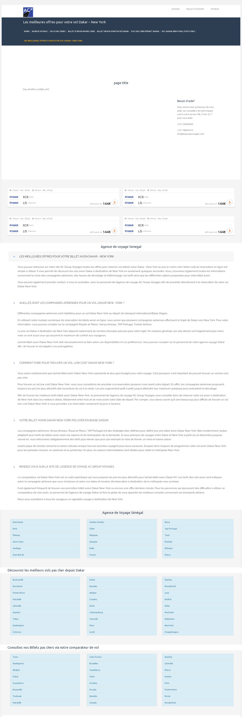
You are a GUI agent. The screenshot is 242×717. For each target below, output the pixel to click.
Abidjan (92, 593)
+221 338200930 (185, 124)
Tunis (167, 535)
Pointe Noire (19, 593)
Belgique (93, 535)
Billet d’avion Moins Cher (81, 31)
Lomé (92, 632)
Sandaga (17, 548)
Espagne (93, 542)
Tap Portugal (171, 529)
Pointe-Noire (171, 690)
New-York (169, 625)
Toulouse (17, 696)
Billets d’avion (195, 9)
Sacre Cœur (18, 542)
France (92, 555)
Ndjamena (169, 619)
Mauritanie (18, 522)
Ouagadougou (171, 632)
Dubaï (92, 580)
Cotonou (17, 632)
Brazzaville (18, 580)
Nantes (168, 676)
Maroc (168, 555)
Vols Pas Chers (58, 31)
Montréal (169, 612)
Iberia (167, 522)
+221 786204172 (185, 130)
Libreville (17, 606)
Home (26, 31)
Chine (92, 529)
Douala (92, 690)
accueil (176, 9)
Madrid (168, 599)
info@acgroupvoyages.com (190, 134)
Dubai (15, 676)
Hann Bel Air (18, 555)
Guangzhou (18, 683)
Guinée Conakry (96, 522)
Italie (91, 548)
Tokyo (16, 619)
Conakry (93, 599)
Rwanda (168, 542)
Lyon (167, 593)
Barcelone (17, 586)
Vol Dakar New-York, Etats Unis (178, 31)
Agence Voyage (39, 31)
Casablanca (94, 670)
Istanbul (16, 612)
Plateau (16, 535)
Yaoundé (93, 619)
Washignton (18, 663)
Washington (18, 625)
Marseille (17, 599)
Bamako (93, 586)
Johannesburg (96, 612)
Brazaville (17, 690)
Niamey (168, 580)
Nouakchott (170, 586)
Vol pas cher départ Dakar (145, 31)
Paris (15, 529)
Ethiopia (168, 548)
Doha (92, 606)
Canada (92, 703)
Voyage (215, 9)
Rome (167, 696)
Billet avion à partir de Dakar (113, 31)
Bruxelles (93, 663)
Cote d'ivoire (95, 657)
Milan (167, 606)
